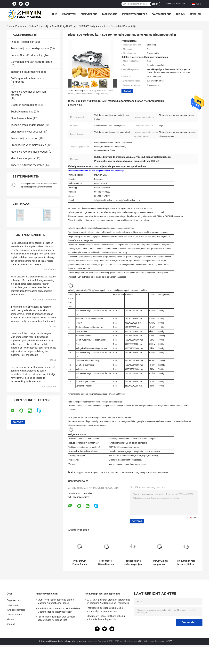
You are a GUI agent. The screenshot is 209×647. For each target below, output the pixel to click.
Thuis (9, 26)
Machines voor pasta (23, 158)
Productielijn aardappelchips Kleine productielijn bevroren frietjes (105, 609)
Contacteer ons (161, 14)
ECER (169, 641)
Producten (69, 14)
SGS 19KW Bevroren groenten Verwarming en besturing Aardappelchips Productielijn (108, 601)
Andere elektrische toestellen (27, 165)
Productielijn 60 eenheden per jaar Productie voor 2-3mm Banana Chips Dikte (133, 562)
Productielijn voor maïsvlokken (28, 145)
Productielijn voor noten (24, 138)
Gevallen (195, 14)
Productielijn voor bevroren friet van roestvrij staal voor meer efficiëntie (186, 562)
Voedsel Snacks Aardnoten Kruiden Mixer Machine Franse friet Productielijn (59, 610)
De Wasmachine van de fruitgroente (31, 61)
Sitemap (11, 624)
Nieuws (180, 14)
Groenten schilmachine (24, 104)
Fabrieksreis (109, 14)
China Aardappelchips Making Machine (69, 641)
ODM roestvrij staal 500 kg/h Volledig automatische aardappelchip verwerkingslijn (106, 618)
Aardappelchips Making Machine (88, 472)
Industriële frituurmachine (25, 71)
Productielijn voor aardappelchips (30, 48)
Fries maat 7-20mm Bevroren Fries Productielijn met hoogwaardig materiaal (106, 562)
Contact (127, 91)
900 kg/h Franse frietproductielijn (153, 472)
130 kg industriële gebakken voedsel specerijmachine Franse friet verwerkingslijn (56, 618)
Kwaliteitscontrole (134, 14)
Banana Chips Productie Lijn (27, 55)
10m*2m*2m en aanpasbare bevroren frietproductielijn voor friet (159, 562)
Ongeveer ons (88, 14)
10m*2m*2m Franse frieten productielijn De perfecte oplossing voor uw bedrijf (79, 562)
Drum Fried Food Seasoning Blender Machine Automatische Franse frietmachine (56, 601)
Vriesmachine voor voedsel (26, 131)
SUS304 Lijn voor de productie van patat (121, 472)
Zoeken (155, 4)
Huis (54, 14)
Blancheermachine (21, 118)
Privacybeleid (45, 641)
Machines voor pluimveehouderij (29, 151)
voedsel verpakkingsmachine (27, 124)
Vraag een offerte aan (175, 4)
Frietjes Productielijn (38, 26)
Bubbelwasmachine (22, 111)
